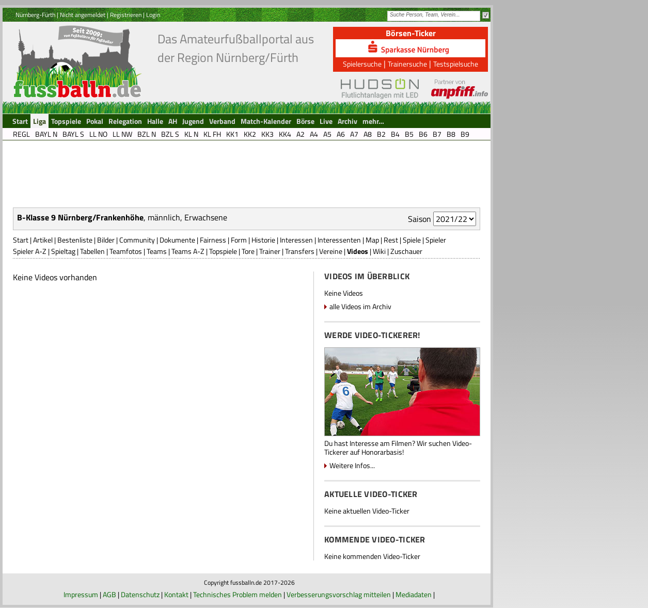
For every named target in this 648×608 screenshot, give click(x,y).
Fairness (213, 239)
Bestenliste (74, 239)
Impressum (81, 594)
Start (20, 239)
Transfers (299, 251)
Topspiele (223, 251)
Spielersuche (362, 63)
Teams (157, 251)
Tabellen (92, 251)
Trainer (269, 251)
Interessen (296, 239)
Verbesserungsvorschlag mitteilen (339, 594)
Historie (263, 239)
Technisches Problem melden (237, 594)
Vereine (330, 251)
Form (239, 239)
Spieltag (63, 251)
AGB (109, 594)
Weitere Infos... (352, 465)
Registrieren (125, 15)
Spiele (412, 239)
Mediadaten (414, 594)
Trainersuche (407, 63)
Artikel (43, 239)
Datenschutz (140, 594)
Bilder (106, 239)
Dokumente (177, 239)
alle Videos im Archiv (360, 306)
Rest (391, 239)
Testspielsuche (455, 63)
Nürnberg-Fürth (35, 15)
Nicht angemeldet (82, 15)
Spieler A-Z (29, 251)
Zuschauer (406, 251)
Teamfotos (125, 251)
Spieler (435, 239)
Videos (357, 251)
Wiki (379, 251)
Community (137, 239)
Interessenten (339, 239)
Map (372, 239)
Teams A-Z (187, 251)
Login (153, 15)
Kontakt (176, 594)
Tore (248, 251)
